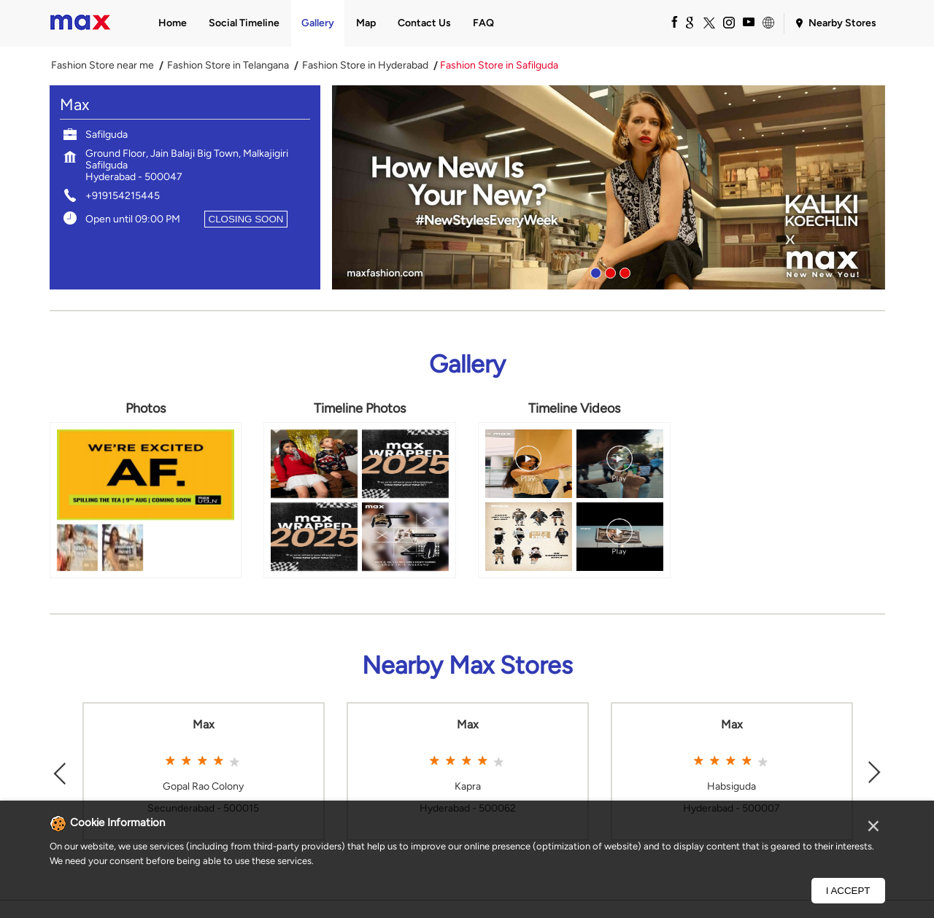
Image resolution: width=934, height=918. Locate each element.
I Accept (848, 890)
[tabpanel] (608, 187)
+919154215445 (122, 196)
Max (204, 724)
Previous (60, 771)
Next (875, 771)
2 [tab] (608, 271)
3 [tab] (623, 271)
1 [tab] (594, 271)
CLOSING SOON (246, 219)
